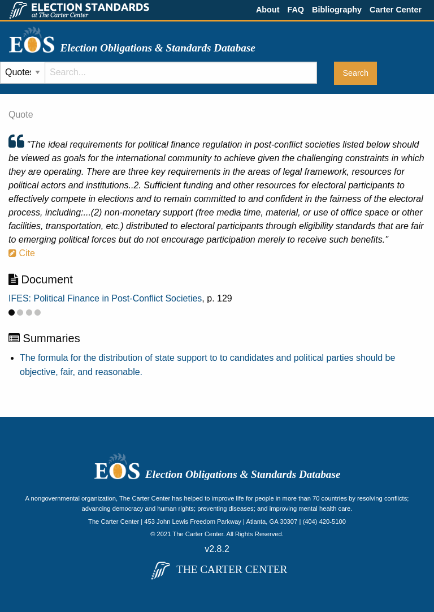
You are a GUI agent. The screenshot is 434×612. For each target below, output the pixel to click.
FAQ (295, 9)
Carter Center (396, 9)
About (268, 9)
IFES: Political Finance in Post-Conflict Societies (105, 298)
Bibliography (337, 9)
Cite (21, 253)
